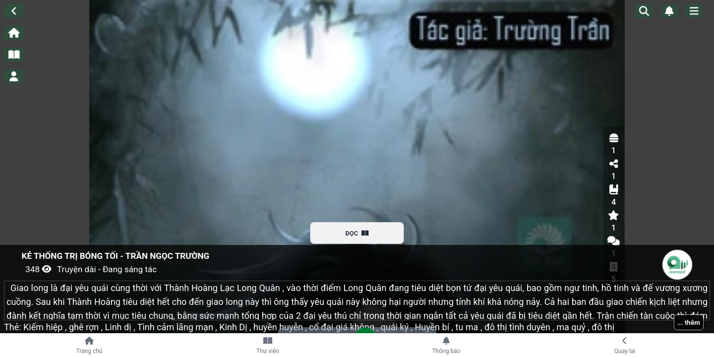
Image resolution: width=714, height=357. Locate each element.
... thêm (688, 322)
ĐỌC (357, 233)
